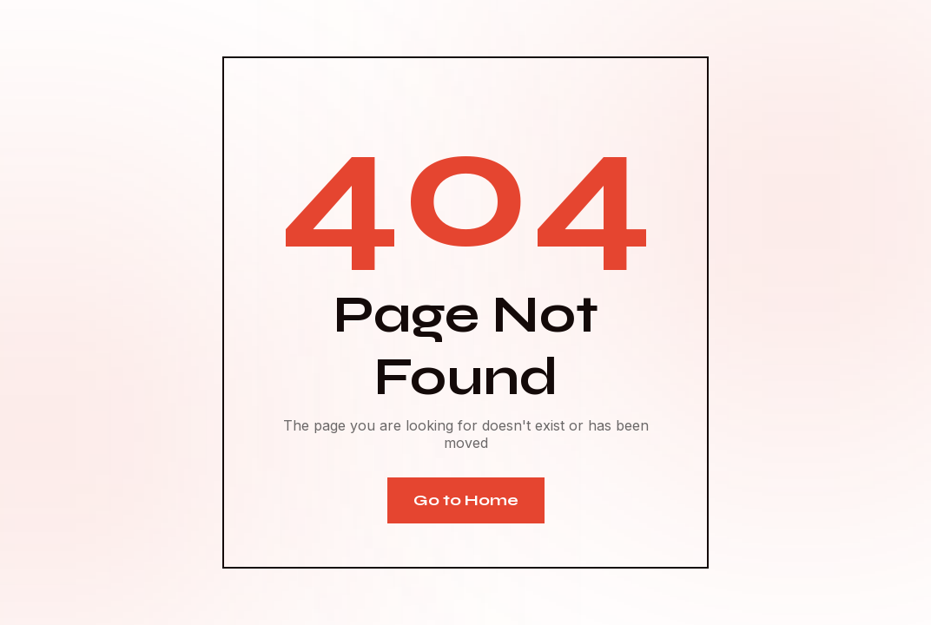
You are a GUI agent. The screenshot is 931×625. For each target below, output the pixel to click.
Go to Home (465, 500)
